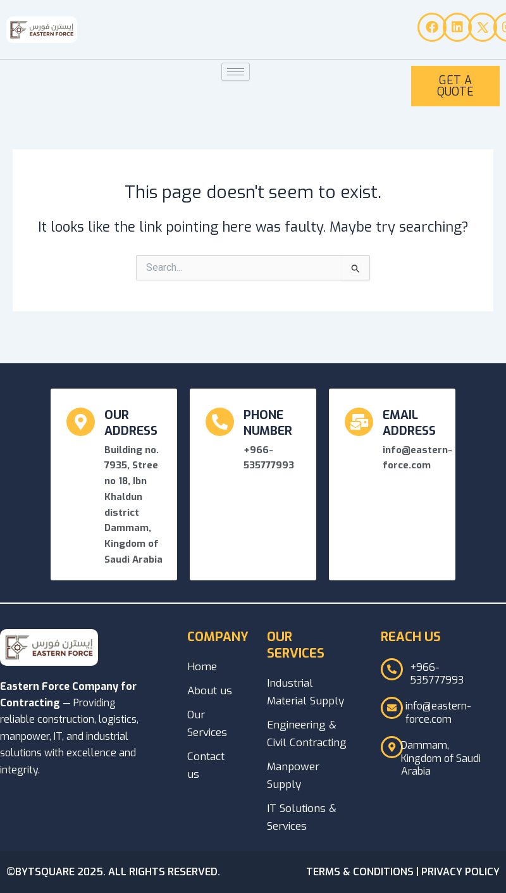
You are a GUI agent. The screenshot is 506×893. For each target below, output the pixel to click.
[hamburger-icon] (235, 72)
